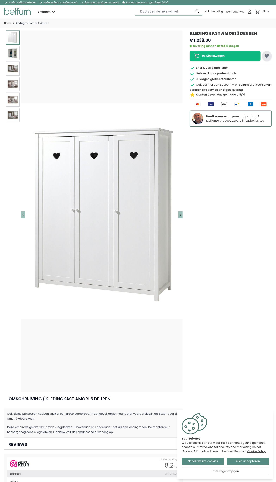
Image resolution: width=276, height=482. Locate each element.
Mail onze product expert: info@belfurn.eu (235, 121)
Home (8, 23)
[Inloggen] (249, 11)
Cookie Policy (256, 451)
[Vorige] (23, 214)
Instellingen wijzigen (225, 471)
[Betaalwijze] (231, 104)
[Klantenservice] (214, 11)
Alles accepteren (248, 461)
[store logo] (17, 11)
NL (264, 11)
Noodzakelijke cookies (203, 461)
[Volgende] (180, 214)
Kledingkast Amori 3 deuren (32, 23)
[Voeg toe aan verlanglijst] (267, 56)
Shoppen (44, 12)
